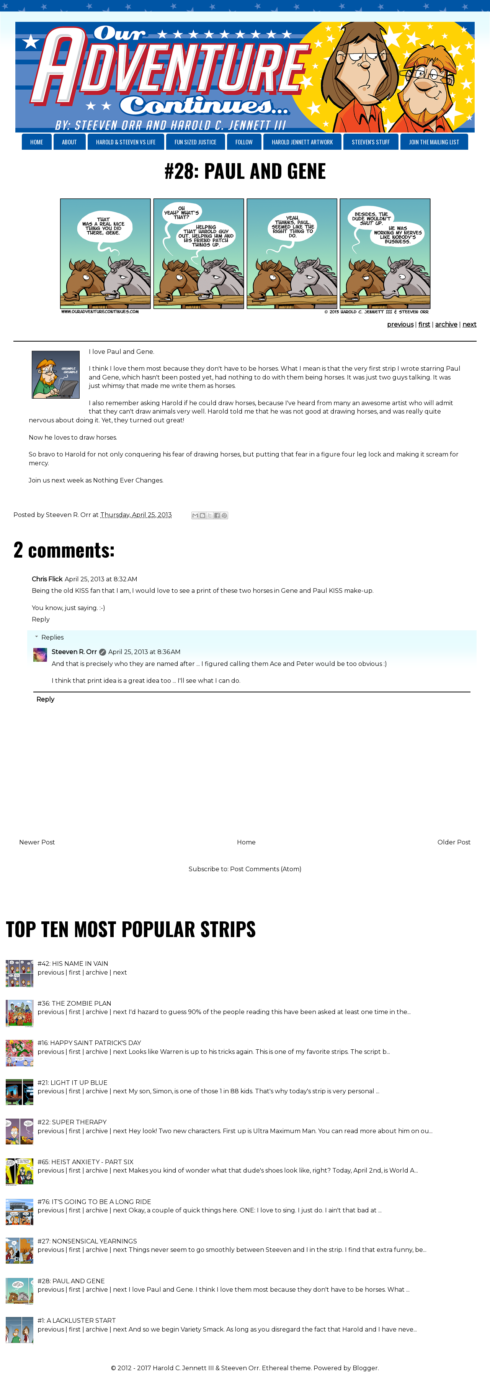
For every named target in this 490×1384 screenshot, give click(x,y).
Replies (52, 637)
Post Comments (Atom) (266, 869)
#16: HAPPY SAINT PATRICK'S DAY (89, 1043)
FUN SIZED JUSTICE (195, 141)
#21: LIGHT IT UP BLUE (73, 1082)
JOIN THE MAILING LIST (434, 141)
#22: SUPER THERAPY (72, 1122)
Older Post (454, 842)
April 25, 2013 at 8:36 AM (144, 652)
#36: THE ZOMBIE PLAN (74, 1003)
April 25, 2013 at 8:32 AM (101, 579)
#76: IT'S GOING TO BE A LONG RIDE (94, 1202)
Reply (41, 619)
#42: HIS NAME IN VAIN (73, 963)
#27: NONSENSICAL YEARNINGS (87, 1241)
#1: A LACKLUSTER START (77, 1320)
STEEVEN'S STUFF (371, 141)
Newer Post (37, 842)
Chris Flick (47, 579)
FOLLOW (244, 141)
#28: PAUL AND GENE (71, 1281)
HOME (36, 141)
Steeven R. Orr (74, 652)
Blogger (365, 1368)
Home (246, 842)
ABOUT (69, 141)
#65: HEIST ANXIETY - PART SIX (86, 1162)
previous (400, 324)
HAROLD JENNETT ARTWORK (302, 141)
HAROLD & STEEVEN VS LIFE (125, 141)
